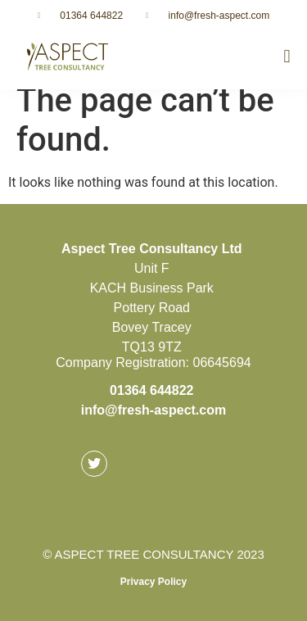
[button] (287, 56)
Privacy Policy (153, 581)
